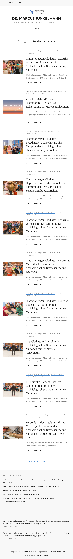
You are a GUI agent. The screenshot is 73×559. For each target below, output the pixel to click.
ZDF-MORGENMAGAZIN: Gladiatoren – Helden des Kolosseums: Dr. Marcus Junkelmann (47, 102)
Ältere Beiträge (36, 461)
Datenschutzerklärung (57, 552)
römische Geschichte (48, 51)
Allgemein (29, 415)
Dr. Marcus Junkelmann (36, 18)
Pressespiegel (45, 91)
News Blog (37, 51)
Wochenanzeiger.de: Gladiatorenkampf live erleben (19, 490)
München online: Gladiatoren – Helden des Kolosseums (21, 494)
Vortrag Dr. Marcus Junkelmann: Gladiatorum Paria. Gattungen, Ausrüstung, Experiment (31, 486)
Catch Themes (43, 556)
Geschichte (29, 51)
